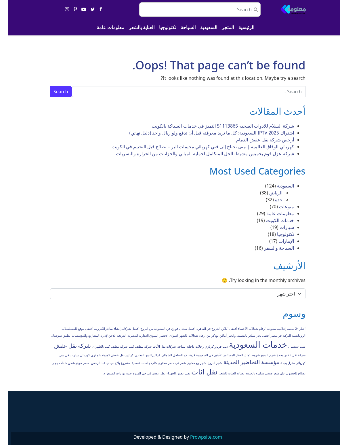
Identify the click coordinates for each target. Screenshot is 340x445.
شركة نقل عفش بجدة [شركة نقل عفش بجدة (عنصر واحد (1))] (283, 355)
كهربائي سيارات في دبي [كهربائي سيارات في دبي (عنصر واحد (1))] (66, 355)
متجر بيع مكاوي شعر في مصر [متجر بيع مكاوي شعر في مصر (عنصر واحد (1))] (179, 363)
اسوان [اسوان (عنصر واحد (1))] (166, 336)
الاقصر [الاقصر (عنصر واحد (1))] (156, 336)
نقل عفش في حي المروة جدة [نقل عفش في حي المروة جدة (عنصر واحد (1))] (138, 373)
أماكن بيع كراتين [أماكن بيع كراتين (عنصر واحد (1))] (209, 336)
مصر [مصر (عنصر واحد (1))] (78, 363)
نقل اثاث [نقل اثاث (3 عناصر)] (197, 371)
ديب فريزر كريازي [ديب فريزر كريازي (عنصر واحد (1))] (208, 346)
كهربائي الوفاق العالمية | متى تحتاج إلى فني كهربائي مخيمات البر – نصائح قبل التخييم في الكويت (195, 146)
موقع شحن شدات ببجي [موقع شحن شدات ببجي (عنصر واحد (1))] (59, 363)
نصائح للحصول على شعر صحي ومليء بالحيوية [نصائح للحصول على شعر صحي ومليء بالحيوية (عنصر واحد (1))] (268, 373)
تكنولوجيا (159, 27)
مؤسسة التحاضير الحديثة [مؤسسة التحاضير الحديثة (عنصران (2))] (244, 362)
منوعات (278, 206)
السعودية (200, 27)
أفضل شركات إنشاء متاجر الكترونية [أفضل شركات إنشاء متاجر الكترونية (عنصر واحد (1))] (108, 329)
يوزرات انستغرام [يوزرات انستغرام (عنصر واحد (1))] (106, 373)
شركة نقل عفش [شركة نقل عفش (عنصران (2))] (64, 345)
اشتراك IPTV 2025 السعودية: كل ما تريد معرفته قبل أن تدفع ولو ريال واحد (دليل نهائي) (203, 133)
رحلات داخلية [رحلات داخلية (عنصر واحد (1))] (187, 346)
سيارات (279, 227)
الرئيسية (239, 27)
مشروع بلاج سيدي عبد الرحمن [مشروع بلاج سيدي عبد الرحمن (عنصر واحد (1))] (103, 363)
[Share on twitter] (85, 9)
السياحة (180, 27)
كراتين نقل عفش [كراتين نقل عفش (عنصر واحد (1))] (114, 355)
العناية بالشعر (134, 27)
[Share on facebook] (93, 9)
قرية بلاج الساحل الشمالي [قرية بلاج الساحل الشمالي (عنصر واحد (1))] (170, 355)
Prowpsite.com (198, 437)
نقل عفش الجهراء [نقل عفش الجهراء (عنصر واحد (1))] (170, 373)
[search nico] (192, 9)
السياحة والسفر (271, 248)
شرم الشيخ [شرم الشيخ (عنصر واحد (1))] (260, 355)
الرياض (268, 193)
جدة (271, 199)
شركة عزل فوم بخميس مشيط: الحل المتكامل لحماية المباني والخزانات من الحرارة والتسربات (197, 153)
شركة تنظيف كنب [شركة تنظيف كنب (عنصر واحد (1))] (132, 346)
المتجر (220, 27)
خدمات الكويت (272, 220)
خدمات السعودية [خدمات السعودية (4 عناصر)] (250, 344)
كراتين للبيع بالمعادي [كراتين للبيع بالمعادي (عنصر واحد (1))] (140, 355)
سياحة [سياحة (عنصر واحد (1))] (173, 346)
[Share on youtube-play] (76, 9)
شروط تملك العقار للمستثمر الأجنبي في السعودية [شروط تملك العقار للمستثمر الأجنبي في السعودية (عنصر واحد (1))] (220, 355)
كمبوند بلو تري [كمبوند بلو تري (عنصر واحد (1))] (92, 355)
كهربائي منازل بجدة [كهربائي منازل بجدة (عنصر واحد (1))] (285, 363)
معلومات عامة (102, 27)
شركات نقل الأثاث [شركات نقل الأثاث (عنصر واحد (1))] (156, 346)
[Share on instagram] (59, 9)
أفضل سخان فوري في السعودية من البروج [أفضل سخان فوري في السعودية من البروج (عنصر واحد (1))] (160, 329)
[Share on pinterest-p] (67, 9)
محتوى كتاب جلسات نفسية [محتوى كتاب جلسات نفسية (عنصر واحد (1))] (141, 363)
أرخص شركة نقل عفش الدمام (257, 140)
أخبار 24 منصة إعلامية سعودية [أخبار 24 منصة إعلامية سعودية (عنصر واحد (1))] (278, 329)
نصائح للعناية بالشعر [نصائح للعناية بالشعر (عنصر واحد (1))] (224, 373)
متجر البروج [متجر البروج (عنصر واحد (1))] (207, 363)
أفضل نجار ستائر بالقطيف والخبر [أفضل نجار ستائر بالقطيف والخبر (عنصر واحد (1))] (240, 336)
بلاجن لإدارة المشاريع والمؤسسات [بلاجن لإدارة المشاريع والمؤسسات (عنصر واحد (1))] (86, 336)
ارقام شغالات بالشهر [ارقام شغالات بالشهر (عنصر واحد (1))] (184, 336)
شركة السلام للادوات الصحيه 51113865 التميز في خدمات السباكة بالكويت (215, 126)
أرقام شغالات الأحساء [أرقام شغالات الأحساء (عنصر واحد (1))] (244, 329)
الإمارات (278, 241)
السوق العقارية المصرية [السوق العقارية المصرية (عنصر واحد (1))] (135, 336)
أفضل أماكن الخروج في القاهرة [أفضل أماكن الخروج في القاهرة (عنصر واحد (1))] (209, 329)
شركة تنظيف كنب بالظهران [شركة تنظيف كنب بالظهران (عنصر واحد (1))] (102, 346)
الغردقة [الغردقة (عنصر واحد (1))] (114, 336)
